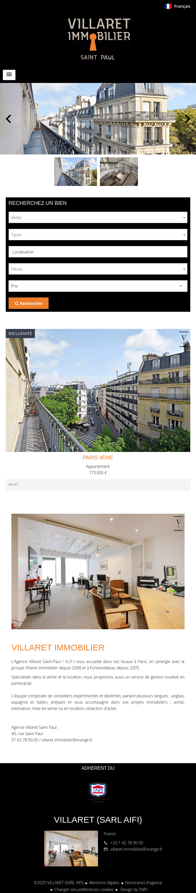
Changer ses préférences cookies (84, 889)
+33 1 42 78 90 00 (127, 843)
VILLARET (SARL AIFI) (98, 819)
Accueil (98, 38)
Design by (133, 889)
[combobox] (98, 217)
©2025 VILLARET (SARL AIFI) (58, 882)
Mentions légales (104, 882)
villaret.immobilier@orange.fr (136, 849)
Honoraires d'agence (143, 882)
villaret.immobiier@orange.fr (66, 740)
